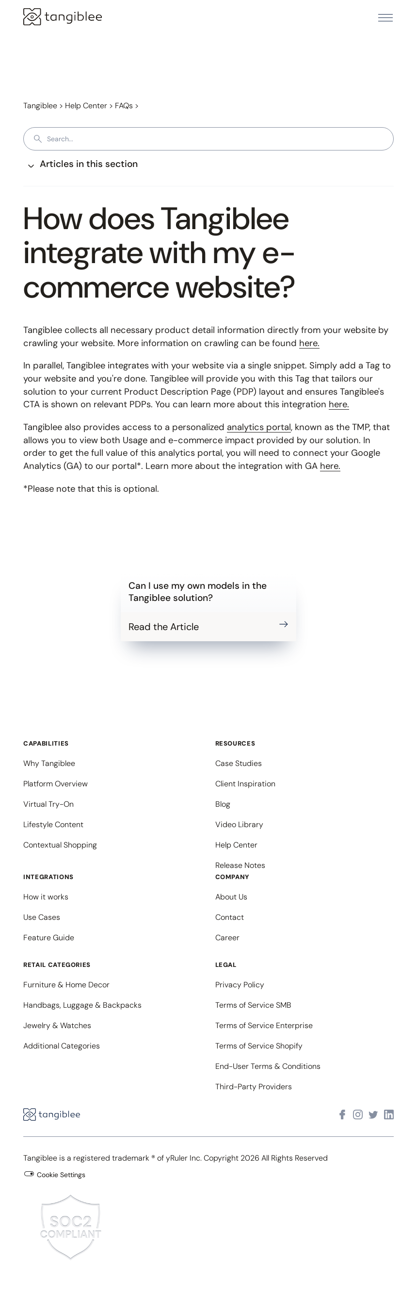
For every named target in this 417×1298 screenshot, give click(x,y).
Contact (229, 917)
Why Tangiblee (49, 763)
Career (227, 937)
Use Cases (41, 917)
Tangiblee (40, 105)
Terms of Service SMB (253, 1005)
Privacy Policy (239, 985)
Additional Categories (61, 1046)
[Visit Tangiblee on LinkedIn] (389, 1115)
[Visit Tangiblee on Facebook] (342, 1115)
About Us (231, 897)
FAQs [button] (124, 105)
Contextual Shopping (60, 845)
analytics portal (259, 427)
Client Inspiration (245, 784)
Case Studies (238, 763)
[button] (385, 17)
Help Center (86, 105)
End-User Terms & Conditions (268, 1066)
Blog (222, 804)
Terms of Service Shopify (259, 1046)
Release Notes (240, 865)
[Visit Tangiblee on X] (373, 1115)
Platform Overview (55, 784)
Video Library (239, 824)
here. (309, 343)
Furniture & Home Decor (66, 985)
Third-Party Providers (253, 1087)
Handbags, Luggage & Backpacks (82, 1005)
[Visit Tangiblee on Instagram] (358, 1115)
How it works (45, 897)
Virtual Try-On (48, 804)
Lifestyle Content (53, 824)
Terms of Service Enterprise (264, 1025)
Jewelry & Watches (57, 1025)
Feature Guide (48, 937)
